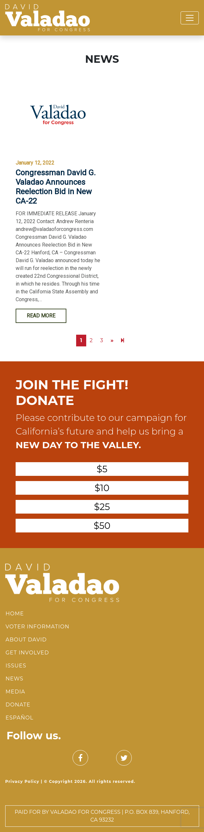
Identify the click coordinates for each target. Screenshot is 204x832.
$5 (102, 469)
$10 (102, 487)
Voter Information (37, 627)
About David (26, 640)
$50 (102, 525)
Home (15, 614)
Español (20, 718)
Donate (18, 705)
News (14, 679)
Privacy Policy (22, 781)
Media (15, 692)
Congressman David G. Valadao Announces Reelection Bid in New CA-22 (56, 186)
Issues (16, 666)
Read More (41, 316)
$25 (102, 506)
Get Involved (27, 653)
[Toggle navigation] (190, 17)
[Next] (122, 340)
